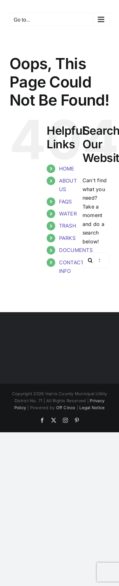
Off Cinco (66, 407)
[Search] (90, 260)
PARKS (67, 238)
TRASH (67, 225)
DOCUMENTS (76, 250)
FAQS (65, 201)
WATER (68, 213)
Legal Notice (92, 407)
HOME (67, 168)
